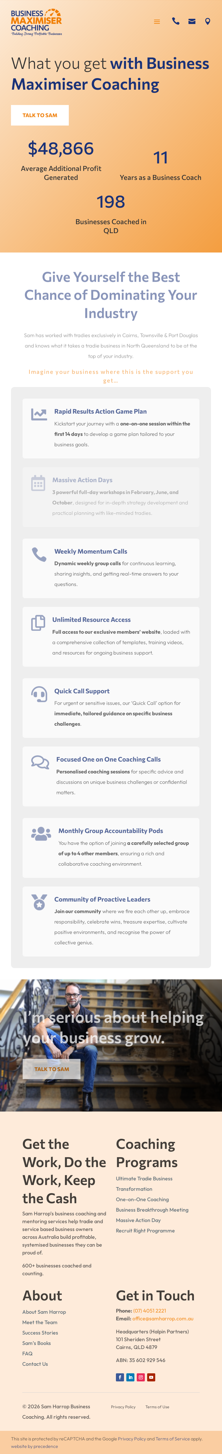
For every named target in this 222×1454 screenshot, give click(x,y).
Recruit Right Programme (145, 1230)
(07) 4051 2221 (149, 1310)
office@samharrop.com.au (162, 1318)
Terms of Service (173, 1439)
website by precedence (34, 1446)
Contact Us (35, 1364)
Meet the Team (40, 1322)
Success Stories (40, 1332)
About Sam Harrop (44, 1312)
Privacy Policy (132, 1439)
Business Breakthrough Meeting (152, 1209)
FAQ (27, 1353)
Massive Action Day (138, 1220)
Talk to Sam (41, 115)
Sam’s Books (36, 1343)
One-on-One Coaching (142, 1199)
